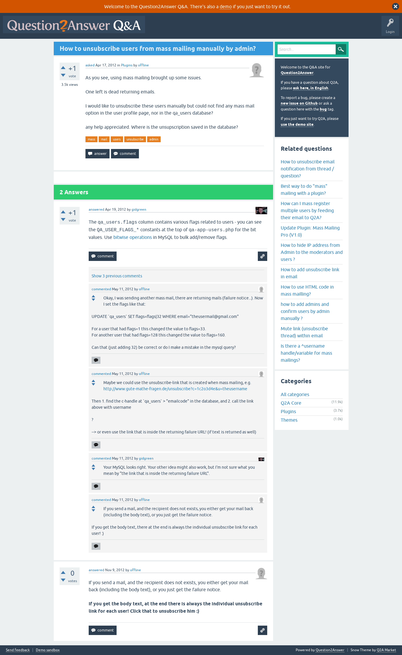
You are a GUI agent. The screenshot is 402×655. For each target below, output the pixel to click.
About (329, 28)
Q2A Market (386, 650)
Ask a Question (290, 28)
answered (96, 209)
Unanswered (224, 28)
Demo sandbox (48, 650)
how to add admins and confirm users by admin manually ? (305, 311)
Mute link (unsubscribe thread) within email (304, 332)
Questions (181, 28)
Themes (289, 420)
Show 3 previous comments (117, 276)
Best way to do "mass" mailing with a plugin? (304, 189)
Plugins (126, 65)
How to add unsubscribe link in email (310, 273)
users (117, 139)
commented (101, 289)
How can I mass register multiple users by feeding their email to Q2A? (307, 210)
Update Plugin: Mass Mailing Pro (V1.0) (310, 231)
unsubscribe (135, 139)
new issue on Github (299, 103)
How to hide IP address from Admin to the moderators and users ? (312, 252)
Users (265, 28)
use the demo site (297, 124)
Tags (247, 28)
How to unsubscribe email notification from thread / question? (307, 168)
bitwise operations (132, 237)
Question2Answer (297, 73)
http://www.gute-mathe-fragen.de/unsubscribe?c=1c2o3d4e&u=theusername (175, 388)
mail (104, 139)
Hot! (202, 28)
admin (153, 139)
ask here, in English (310, 88)
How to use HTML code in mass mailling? (307, 290)
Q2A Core (291, 403)
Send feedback (18, 650)
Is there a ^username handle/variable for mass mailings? (306, 353)
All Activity (158, 28)
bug (323, 109)
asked (90, 65)
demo (226, 6)
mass (91, 139)
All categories (295, 394)
